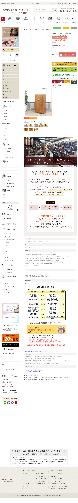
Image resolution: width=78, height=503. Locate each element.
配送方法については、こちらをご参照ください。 (36, 351)
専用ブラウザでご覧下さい (39, 485)
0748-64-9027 (31, 370)
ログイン (74, 27)
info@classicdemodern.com (34, 371)
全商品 (31, 375)
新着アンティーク (37, 375)
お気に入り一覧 (57, 27)
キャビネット (54, 379)
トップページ (26, 29)
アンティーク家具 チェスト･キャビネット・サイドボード (48, 377)
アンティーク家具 (33, 29)
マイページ (66, 27)
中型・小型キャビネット (64, 377)
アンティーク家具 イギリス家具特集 (44, 29)
